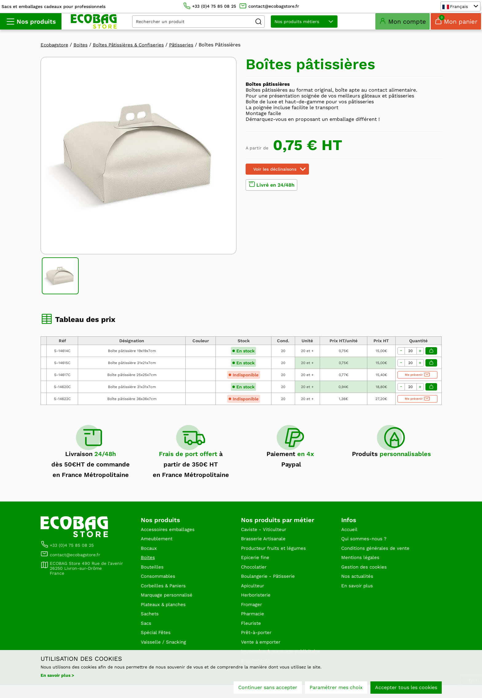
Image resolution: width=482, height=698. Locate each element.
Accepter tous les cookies (406, 688)
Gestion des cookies (365, 576)
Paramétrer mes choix (336, 688)
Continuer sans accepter (267, 688)
